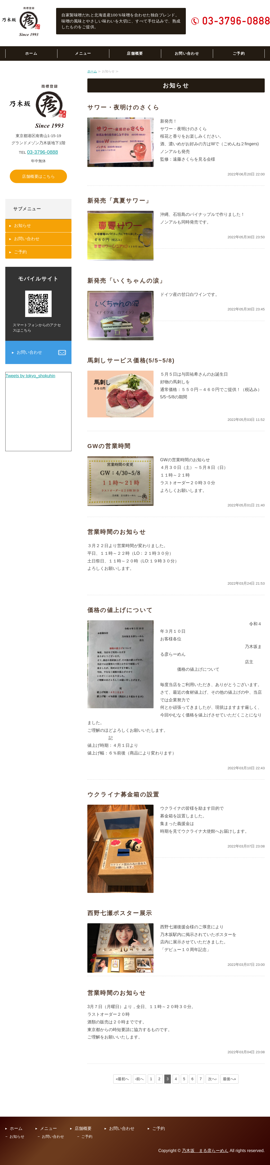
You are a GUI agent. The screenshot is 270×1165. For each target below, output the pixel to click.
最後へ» (229, 1079)
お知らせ (22, 225)
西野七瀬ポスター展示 (119, 913)
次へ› (212, 1079)
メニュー (83, 53)
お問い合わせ (187, 53)
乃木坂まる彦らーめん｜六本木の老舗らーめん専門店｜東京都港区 (21, 21)
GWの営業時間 (109, 446)
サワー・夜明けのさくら (123, 107)
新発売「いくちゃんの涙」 (126, 280)
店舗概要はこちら (38, 176)
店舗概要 (135, 53)
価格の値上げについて (120, 610)
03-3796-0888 (42, 152)
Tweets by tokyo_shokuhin (30, 376)
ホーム (31, 53)
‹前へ (139, 1079)
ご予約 (239, 53)
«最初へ (122, 1079)
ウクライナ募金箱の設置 (123, 794)
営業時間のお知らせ (116, 532)
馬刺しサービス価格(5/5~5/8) (131, 360)
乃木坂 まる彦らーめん (205, 1150)
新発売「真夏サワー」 (119, 200)
